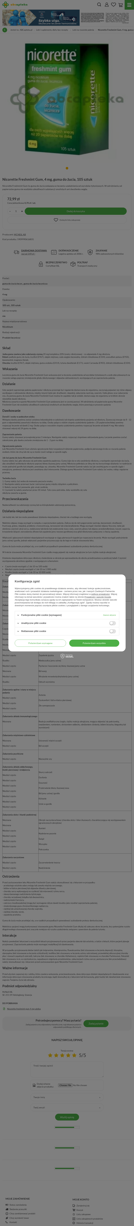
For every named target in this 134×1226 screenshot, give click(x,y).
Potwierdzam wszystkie (94, 643)
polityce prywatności (100, 594)
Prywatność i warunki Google (97, 597)
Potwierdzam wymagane (40, 643)
